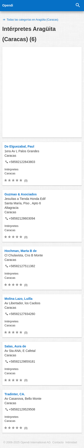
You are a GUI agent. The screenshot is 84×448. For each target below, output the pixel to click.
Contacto (58, 442)
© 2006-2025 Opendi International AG (27, 442)
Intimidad (71, 442)
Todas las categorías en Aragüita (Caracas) (30, 19)
